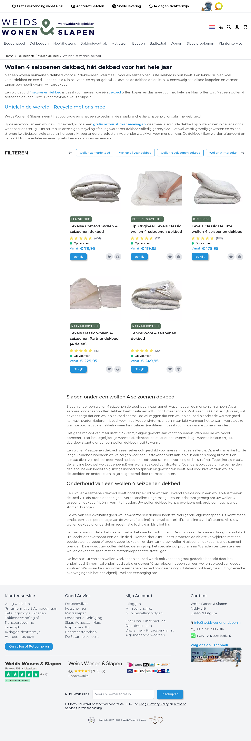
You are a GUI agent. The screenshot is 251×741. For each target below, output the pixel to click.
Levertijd (12, 627)
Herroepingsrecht (20, 637)
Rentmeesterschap (81, 632)
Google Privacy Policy (154, 704)
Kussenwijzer (75, 608)
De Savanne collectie (82, 637)
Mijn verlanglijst (139, 608)
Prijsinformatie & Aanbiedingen (31, 608)
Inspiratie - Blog (78, 627)
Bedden (138, 43)
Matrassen (119, 43)
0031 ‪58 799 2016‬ (210, 629)
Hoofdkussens (64, 43)
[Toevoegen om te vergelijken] (117, 256)
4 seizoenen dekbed (45, 92)
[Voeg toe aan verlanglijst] (109, 256)
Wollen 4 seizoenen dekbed (180, 152)
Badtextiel (158, 43)
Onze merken (154, 621)
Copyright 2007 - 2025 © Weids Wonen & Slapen (122, 720)
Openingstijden (139, 626)
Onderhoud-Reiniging (83, 618)
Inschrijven (169, 694)
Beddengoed (14, 43)
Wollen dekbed (48, 56)
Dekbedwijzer (76, 604)
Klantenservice (230, 43)
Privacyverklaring (160, 630)
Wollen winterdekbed (224, 152)
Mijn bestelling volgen (144, 613)
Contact (199, 595)
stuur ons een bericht (211, 635)
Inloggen (133, 604)
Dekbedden (39, 43)
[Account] (237, 27)
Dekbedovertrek (93, 43)
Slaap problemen (200, 43)
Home (9, 56)
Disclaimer (135, 630)
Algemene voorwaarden (145, 635)
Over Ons (133, 621)
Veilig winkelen (17, 604)
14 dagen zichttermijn (23, 632)
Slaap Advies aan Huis (83, 622)
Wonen (176, 43)
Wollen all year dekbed (135, 152)
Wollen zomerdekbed (94, 152)
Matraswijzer (75, 613)
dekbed (115, 92)
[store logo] (104, 27)
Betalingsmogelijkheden (25, 613)
